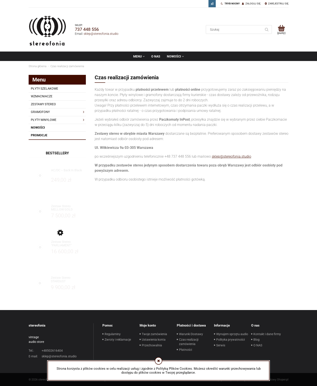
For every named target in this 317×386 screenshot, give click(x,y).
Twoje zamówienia (154, 334)
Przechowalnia (152, 345)
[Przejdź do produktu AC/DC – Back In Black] (67, 172)
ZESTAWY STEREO (43, 104)
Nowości (38, 127)
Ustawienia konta (154, 339)
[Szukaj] (267, 29)
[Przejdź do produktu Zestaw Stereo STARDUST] (67, 279)
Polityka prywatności (230, 339)
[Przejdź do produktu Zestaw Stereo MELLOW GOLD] (67, 208)
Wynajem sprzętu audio (232, 334)
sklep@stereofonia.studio (101, 33)
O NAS (257, 345)
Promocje (39, 135)
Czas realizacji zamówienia (188, 342)
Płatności (185, 349)
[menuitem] (139, 56)
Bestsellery (57, 153)
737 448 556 (87, 29)
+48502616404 (46, 350)
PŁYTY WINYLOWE (43, 120)
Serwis (220, 345)
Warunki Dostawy (191, 334)
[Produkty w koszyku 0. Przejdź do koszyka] (281, 29)
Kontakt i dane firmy (267, 334)
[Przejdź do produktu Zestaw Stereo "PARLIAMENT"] (67, 243)
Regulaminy (113, 334)
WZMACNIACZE (41, 96)
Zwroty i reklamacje (118, 339)
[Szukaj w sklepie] (235, 29)
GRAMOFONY (40, 112)
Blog (256, 339)
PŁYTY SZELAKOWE (44, 88)
